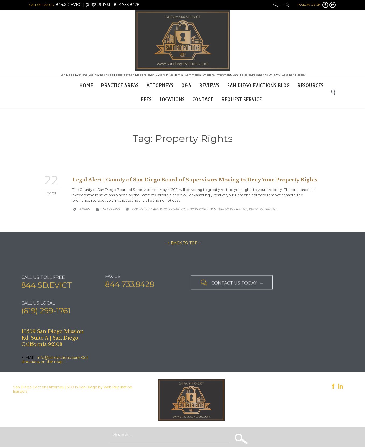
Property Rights (263, 209)
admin (84, 209)
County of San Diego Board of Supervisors (170, 209)
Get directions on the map (54, 359)
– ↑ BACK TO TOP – (183, 242)
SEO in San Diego (81, 387)
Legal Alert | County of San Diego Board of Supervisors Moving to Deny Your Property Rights (194, 180)
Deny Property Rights (228, 209)
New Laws (111, 209)
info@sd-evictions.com (58, 357)
